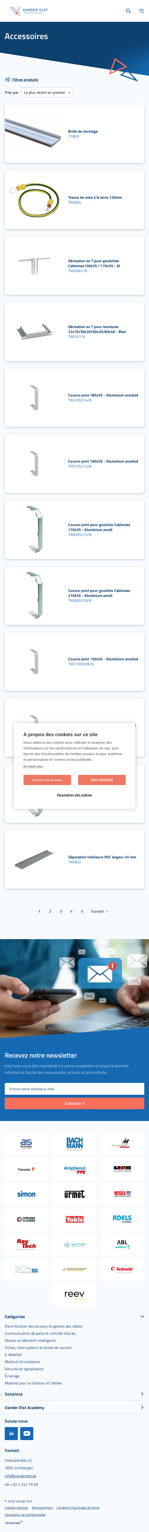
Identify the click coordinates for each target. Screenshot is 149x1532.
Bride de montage (83, 131)
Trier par (12, 92)
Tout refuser (102, 780)
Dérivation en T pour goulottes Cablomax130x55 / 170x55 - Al (94, 263)
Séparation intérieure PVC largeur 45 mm (102, 857)
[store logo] (28, 11)
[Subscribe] (74, 1103)
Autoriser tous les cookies (47, 780)
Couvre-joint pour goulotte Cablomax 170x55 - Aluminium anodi (99, 527)
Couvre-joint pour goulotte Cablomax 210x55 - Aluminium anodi (99, 593)
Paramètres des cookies (74, 795)
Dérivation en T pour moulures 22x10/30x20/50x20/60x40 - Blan (97, 329)
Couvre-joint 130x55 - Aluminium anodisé (103, 659)
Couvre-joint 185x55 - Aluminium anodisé (103, 395)
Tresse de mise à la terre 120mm (95, 197)
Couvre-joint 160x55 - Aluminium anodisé (103, 461)
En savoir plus (33, 766)
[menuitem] (43, 1326)
